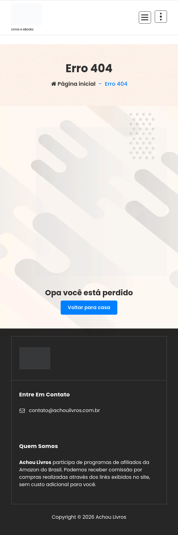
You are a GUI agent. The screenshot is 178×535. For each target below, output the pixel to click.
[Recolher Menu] (145, 17)
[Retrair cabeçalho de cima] (161, 16)
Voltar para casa (89, 307)
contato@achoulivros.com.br (64, 410)
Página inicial (73, 84)
